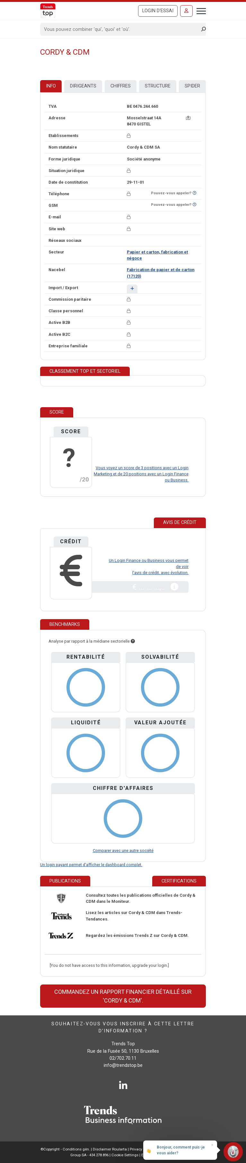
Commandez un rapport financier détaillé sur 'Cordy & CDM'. (123, 996)
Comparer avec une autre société (123, 850)
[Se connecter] (186, 11)
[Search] (121, 29)
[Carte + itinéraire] (188, 117)
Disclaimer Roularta (110, 1149)
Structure (158, 86)
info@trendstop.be (123, 1065)
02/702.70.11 (123, 1058)
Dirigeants (83, 86)
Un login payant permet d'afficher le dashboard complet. (91, 864)
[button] (132, 289)
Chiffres (120, 86)
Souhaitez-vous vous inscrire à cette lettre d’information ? (122, 1027)
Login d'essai (157, 11)
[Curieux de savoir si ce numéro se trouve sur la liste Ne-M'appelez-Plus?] (194, 193)
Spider (192, 86)
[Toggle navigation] (199, 10)
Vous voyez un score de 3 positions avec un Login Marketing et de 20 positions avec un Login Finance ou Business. (141, 473)
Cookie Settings (125, 1155)
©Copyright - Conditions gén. (65, 1149)
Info (51, 86)
